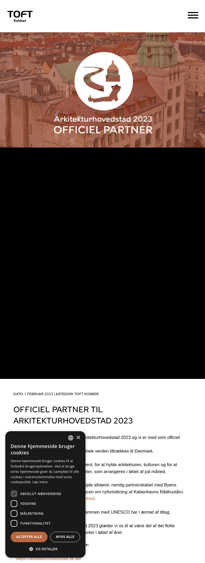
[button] (45, 549)
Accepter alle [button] (29, 536)
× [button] (78, 438)
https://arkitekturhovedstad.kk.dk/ (48, 558)
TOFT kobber (86, 394)
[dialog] (45, 494)
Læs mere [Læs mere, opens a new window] (40, 482)
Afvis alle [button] (65, 536)
